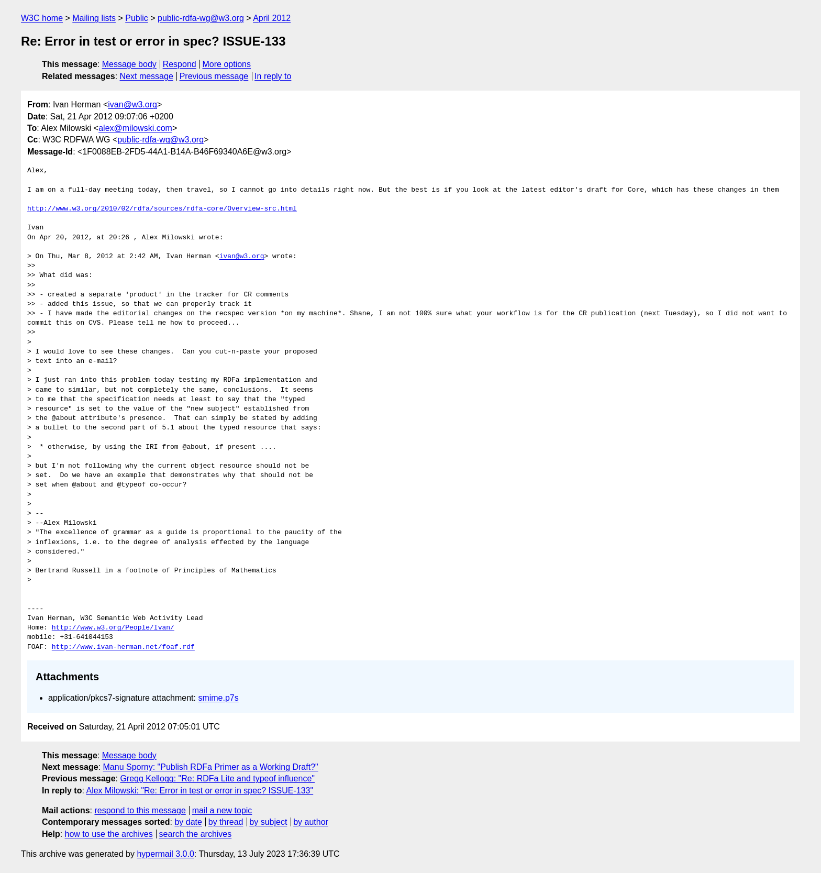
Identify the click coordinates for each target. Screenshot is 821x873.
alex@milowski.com (135, 128)
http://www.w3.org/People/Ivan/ (113, 628)
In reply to (272, 76)
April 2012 (272, 18)
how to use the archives (109, 834)
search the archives (195, 834)
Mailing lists (94, 18)
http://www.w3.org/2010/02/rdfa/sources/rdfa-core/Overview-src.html (162, 209)
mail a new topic (222, 810)
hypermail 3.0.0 (165, 853)
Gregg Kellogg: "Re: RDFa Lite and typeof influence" (217, 778)
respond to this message (139, 810)
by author (310, 821)
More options (227, 64)
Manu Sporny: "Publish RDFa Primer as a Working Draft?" (210, 767)
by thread (225, 821)
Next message (146, 76)
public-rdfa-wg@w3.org (201, 18)
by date (188, 821)
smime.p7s (218, 697)
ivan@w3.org (132, 104)
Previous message (214, 76)
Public (136, 18)
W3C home (42, 18)
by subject (268, 821)
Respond (179, 64)
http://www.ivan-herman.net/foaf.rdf (123, 647)
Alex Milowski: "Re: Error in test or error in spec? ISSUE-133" (199, 790)
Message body (129, 64)
